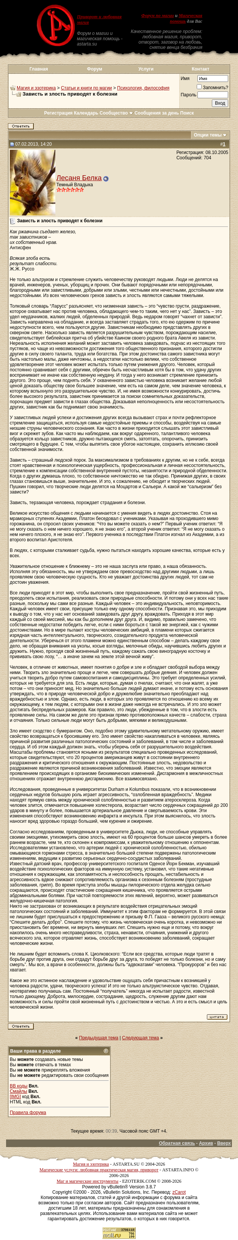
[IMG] (15, 1096)
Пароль (189, 94)
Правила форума (28, 1112)
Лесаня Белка (79, 178)
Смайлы (18, 1091)
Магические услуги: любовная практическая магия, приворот (98, 1169)
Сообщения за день (157, 113)
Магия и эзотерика (36, 88)
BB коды (19, 1086)
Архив (206, 1143)
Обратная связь (177, 1143)
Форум (94, 69)
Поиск (187, 113)
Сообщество (116, 113)
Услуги (145, 69)
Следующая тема (140, 1037)
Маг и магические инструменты (87, 1181)
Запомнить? (212, 87)
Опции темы (208, 135)
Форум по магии (157, 15)
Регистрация (58, 113)
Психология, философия (143, 88)
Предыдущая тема (99, 1037)
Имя (185, 78)
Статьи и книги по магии (86, 88)
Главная (39, 69)
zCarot (179, 1192)
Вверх (224, 1143)
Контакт (200, 69)
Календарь (86, 113)
